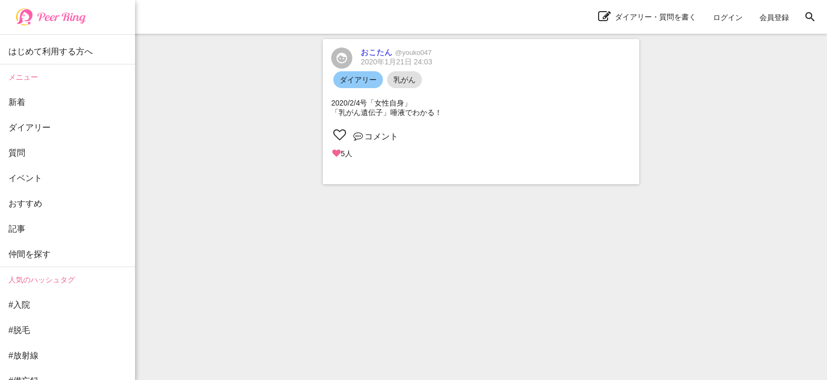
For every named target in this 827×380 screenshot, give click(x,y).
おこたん (396, 52)
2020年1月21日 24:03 (396, 62)
